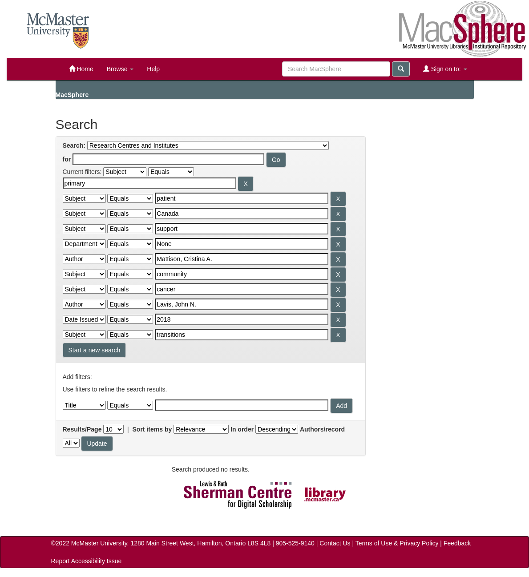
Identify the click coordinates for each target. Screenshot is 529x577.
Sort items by (152, 429)
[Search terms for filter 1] (149, 183)
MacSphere (72, 94)
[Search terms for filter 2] (241, 198)
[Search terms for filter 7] (241, 274)
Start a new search (95, 350)
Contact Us (334, 543)
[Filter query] (241, 405)
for (67, 159)
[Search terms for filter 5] (241, 244)
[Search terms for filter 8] (241, 289)
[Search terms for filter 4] (241, 228)
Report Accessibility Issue (86, 561)
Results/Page (82, 429)
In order (242, 429)
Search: (74, 145)
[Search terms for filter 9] (241, 304)
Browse (120, 69)
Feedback (457, 543)
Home (81, 69)
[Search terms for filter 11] (241, 334)
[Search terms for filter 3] (241, 213)
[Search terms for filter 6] (241, 259)
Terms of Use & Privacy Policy (397, 543)
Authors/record (322, 429)
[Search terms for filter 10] (241, 319)
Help (153, 69)
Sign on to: (445, 69)
